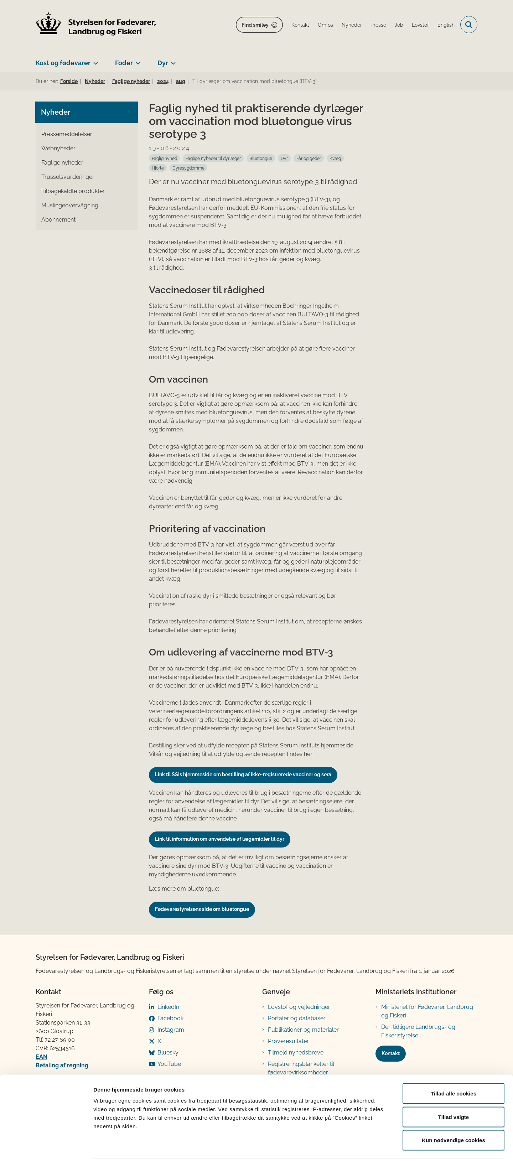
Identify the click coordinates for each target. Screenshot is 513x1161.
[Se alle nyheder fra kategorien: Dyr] (284, 158)
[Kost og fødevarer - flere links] (94, 60)
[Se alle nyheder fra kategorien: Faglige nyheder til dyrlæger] (213, 158)
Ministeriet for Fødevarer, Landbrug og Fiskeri (427, 1011)
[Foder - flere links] (136, 60)
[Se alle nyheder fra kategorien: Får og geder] (309, 158)
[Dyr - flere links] (172, 60)
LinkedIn (168, 1007)
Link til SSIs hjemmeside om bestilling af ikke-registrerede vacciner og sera (243, 774)
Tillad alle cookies (453, 1067)
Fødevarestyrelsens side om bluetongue (202, 909)
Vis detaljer (370, 1147)
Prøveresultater (288, 1041)
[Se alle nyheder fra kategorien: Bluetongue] (261, 158)
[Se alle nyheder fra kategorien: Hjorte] (158, 168)
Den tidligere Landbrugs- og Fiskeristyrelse (418, 1031)
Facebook (170, 1018)
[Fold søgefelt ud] (468, 24)
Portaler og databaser (297, 1018)
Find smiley (255, 25)
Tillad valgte (453, 1091)
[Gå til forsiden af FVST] (96, 24)
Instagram (170, 1029)
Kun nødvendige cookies (453, 1114)
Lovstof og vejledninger (299, 1007)
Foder (124, 63)
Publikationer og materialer (303, 1029)
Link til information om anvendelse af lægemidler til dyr (219, 839)
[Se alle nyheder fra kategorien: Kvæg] (335, 158)
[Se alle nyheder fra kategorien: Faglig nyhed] (164, 158)
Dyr (162, 63)
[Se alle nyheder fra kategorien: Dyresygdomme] (188, 168)
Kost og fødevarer (63, 63)
